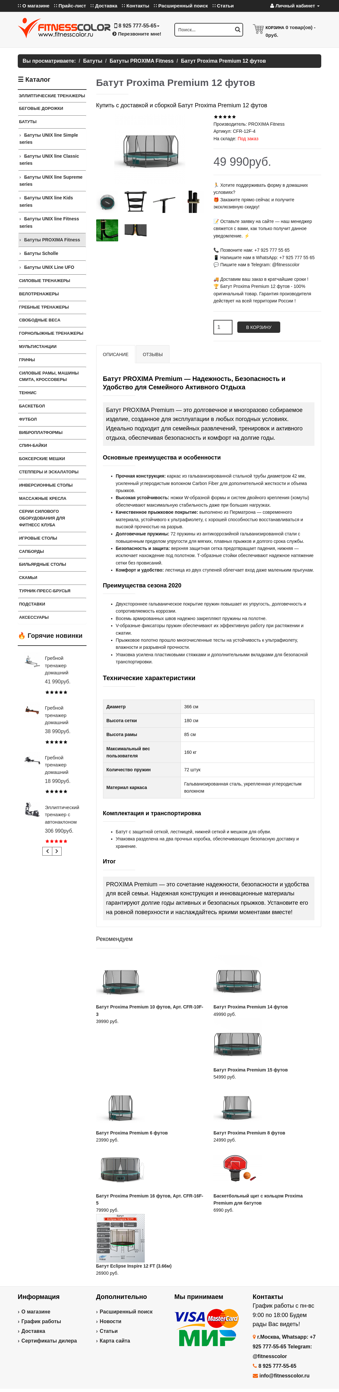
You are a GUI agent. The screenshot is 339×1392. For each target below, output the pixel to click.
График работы (41, 1321)
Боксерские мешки (42, 458)
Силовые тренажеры (44, 280)
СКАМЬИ (28, 577)
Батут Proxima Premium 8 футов (249, 1132)
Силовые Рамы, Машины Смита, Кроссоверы (49, 376)
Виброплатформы (41, 432)
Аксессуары (34, 617)
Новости (110, 1321)
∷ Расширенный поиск (181, 5)
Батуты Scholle (41, 253)
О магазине (35, 1311)
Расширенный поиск (126, 1311)
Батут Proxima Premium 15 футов (250, 1069)
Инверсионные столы (46, 485)
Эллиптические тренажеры (52, 95)
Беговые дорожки (41, 108)
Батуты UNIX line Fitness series (49, 222)
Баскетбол (32, 406)
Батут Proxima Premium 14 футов (250, 1006)
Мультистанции (37, 346)
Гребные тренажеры (44, 307)
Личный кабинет (295, 5)
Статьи (109, 1331)
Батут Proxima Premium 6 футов (132, 1132)
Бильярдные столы (42, 564)
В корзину (259, 327)
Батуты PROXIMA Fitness (52, 239)
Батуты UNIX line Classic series (49, 159)
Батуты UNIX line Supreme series (51, 180)
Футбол (28, 419)
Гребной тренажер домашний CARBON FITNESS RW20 (62, 772)
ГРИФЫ (27, 359)
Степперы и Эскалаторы (48, 471)
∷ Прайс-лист (70, 5)
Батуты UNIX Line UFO (49, 267)
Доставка (33, 1331)
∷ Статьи (223, 5)
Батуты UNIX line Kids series (46, 201)
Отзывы (153, 354)
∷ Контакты (135, 5)
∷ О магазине (33, 5)
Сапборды (31, 551)
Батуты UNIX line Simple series (48, 138)
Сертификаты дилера (49, 1341)
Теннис (27, 392)
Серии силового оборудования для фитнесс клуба (42, 518)
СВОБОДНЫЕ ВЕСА (39, 320)
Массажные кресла (43, 498)
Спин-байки (33, 445)
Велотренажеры (39, 293)
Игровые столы (38, 538)
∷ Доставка (103, 5)
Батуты (27, 121)
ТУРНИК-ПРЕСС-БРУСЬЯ (44, 590)
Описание (116, 354)
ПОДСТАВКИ (32, 604)
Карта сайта (115, 1341)
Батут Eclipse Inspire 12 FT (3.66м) (134, 1266)
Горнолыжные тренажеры (51, 333)
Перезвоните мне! (136, 34)
